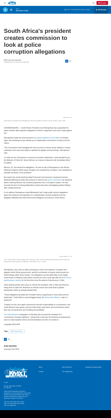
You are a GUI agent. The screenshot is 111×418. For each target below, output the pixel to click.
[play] (5, 10)
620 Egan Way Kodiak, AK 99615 (12, 386)
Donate (103, 3)
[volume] (11, 10)
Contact (41, 371)
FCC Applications (67, 371)
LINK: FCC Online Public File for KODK (14, 403)
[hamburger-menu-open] (5, 3)
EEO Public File (67, 367)
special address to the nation (48, 138)
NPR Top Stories (16, 331)
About (40, 367)
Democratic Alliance (52, 297)
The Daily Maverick (11, 314)
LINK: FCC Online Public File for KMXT (14, 402)
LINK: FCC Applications (10, 405)
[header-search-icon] (93, 3)
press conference (55, 180)
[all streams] (101, 10)
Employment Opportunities (93, 367)
